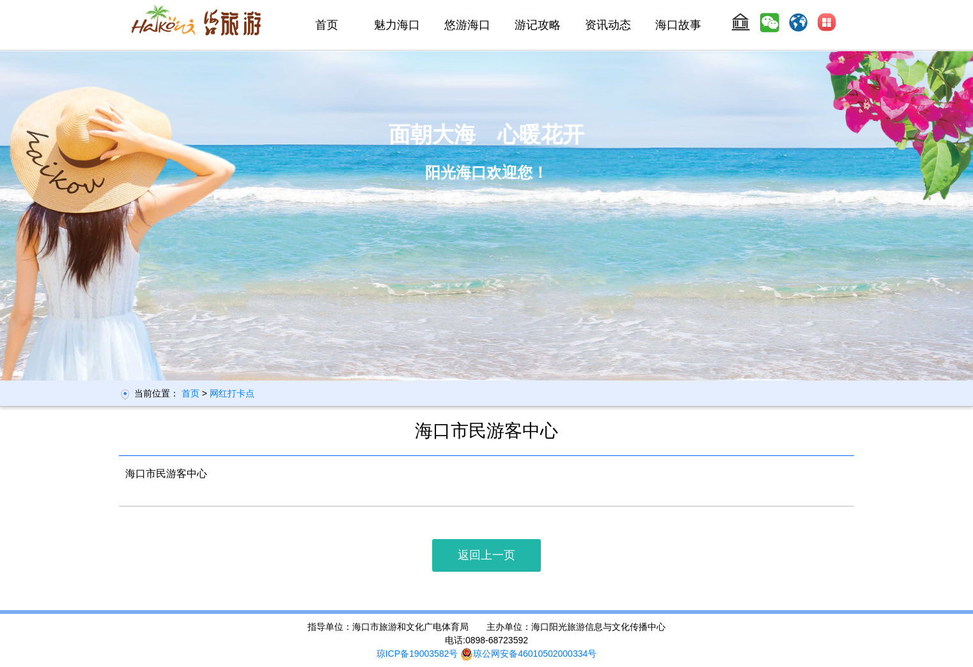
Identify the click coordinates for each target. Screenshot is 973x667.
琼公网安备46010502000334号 (528, 653)
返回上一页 (486, 555)
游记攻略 (538, 25)
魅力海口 (397, 25)
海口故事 (678, 25)
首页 (326, 25)
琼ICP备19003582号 (417, 653)
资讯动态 (608, 25)
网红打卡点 (232, 393)
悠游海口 (467, 25)
